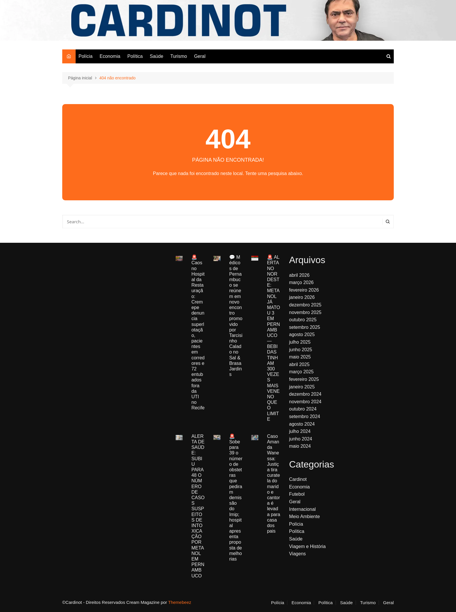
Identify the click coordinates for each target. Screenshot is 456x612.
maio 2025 (300, 356)
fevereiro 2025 (304, 379)
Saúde (156, 56)
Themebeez (179, 602)
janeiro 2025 (302, 386)
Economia (109, 56)
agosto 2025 (302, 334)
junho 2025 (300, 349)
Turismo (178, 56)
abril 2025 (299, 364)
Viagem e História (307, 546)
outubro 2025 (302, 319)
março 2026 (301, 282)
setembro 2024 (304, 416)
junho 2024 (300, 438)
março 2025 (301, 371)
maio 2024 (300, 446)
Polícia (85, 56)
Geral (199, 56)
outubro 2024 (302, 408)
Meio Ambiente (304, 516)
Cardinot (298, 479)
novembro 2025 (305, 312)
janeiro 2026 (302, 297)
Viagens (297, 553)
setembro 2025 (304, 327)
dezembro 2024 (305, 394)
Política (134, 56)
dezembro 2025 (305, 304)
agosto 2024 (302, 424)
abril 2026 (299, 275)
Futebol (296, 494)
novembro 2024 (305, 401)
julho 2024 (300, 431)
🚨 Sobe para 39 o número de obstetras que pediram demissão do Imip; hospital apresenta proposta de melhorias (235, 497)
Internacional (302, 509)
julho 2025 (300, 342)
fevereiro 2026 (304, 290)
